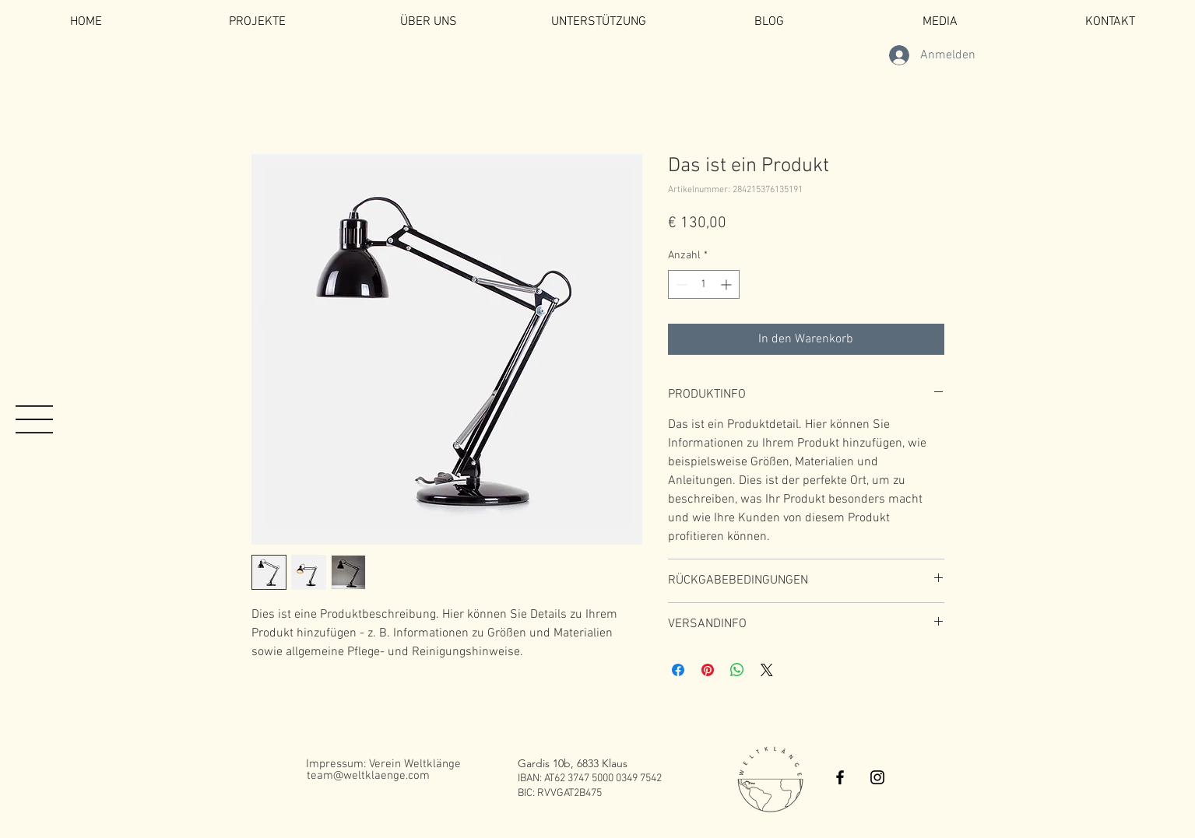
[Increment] (727, 284)
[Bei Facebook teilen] (678, 670)
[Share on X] (766, 670)
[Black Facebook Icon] (840, 777)
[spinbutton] (704, 284)
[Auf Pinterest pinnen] (707, 670)
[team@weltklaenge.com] (368, 775)
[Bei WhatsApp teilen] (737, 670)
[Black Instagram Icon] (877, 777)
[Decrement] (680, 284)
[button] (34, 419)
